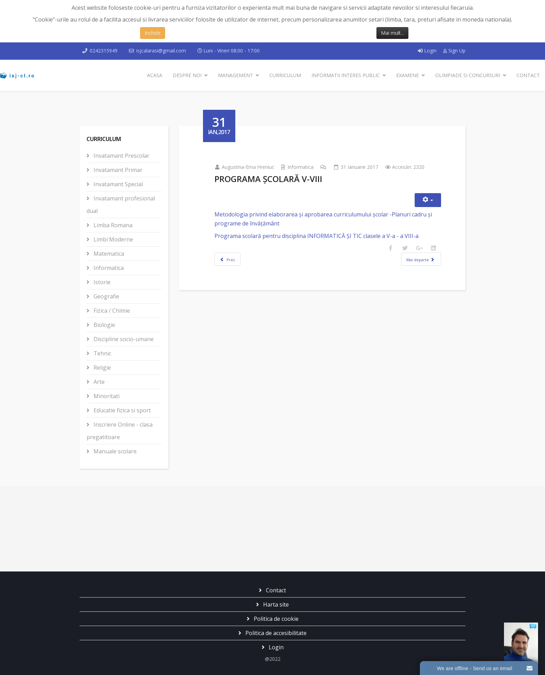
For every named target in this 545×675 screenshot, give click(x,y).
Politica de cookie (275, 619)
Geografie (105, 296)
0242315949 (103, 50)
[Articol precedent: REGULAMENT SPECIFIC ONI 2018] (227, 259)
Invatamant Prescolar (120, 155)
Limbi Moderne (112, 239)
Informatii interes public (345, 75)
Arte (98, 382)
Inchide (153, 33)
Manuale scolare (114, 451)
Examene (407, 75)
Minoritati (106, 396)
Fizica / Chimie (111, 310)
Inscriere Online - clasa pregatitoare (120, 431)
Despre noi (187, 75)
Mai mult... (392, 33)
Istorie (101, 282)
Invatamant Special (117, 184)
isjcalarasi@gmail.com (161, 50)
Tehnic (101, 353)
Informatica (108, 268)
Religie (101, 367)
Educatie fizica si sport (121, 410)
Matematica (108, 253)
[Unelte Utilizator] (428, 200)
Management (235, 75)
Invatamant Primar (117, 170)
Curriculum (285, 75)
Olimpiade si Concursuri (467, 75)
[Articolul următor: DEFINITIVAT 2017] (421, 259)
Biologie (103, 325)
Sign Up (454, 50)
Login (428, 50)
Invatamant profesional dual (121, 205)
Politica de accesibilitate (275, 633)
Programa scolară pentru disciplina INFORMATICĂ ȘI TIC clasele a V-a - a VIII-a (316, 236)
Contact (528, 75)
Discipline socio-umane (123, 339)
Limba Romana (112, 225)
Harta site (275, 604)
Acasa (154, 75)
